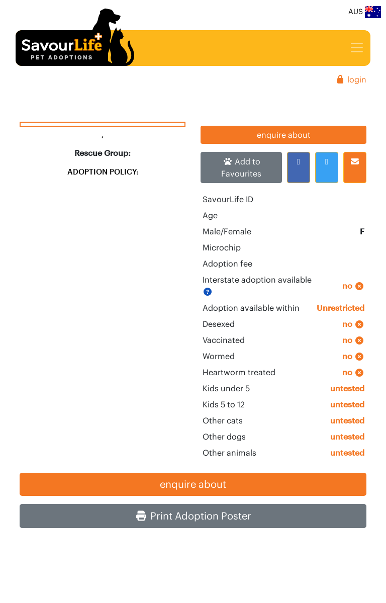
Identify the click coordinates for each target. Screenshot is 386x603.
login (350, 79)
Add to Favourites (241, 167)
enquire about (284, 135)
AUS (364, 12)
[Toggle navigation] (356, 47)
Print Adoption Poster (193, 515)
